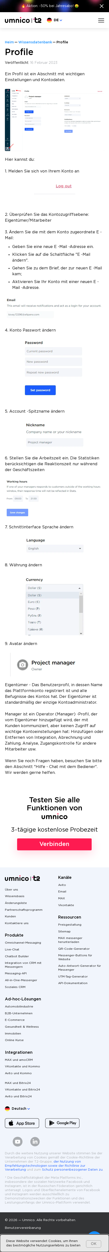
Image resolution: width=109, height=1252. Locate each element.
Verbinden (54, 844)
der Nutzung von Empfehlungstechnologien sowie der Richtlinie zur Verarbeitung (45, 1165)
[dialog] (54, 1243)
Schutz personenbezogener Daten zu (72, 1169)
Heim (9, 42)
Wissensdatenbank (35, 42)
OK (94, 1244)
